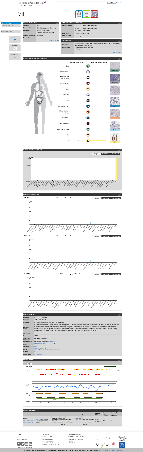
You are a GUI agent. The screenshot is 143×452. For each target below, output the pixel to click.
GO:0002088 (79, 417)
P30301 (36, 349)
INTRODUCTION (48, 437)
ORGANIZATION (48, 439)
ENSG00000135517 (40, 344)
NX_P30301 (38, 351)
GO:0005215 (79, 422)
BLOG (37, 6)
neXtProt (25, 351)
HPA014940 (78, 49)
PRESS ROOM (22, 439)
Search (111, 2)
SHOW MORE (54, 40)
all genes (52, 341)
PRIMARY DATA (7, 26)
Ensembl (25, 344)
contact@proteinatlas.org (25, 447)
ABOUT (23, 6)
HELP (30, 6)
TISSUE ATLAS (6, 23)
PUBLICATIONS (48, 442)
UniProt (25, 349)
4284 (35, 346)
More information (103, 450)
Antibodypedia (27, 354)
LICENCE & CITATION (75, 439)
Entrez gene (26, 346)
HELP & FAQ (72, 442)
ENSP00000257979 (29, 421)
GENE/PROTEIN (6, 31)
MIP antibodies (38, 354)
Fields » (118, 2)
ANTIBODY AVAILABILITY (76, 437)
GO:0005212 (79, 419)
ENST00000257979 (29, 423)
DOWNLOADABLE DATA (51, 444)
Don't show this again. (115, 450)
